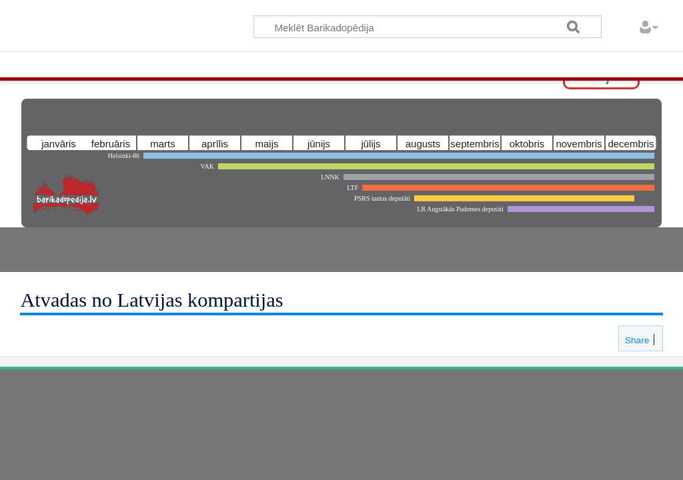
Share (635, 340)
